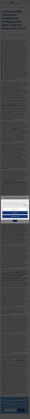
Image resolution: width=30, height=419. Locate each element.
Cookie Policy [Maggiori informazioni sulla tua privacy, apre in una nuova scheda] (25, 205)
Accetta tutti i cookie (15, 216)
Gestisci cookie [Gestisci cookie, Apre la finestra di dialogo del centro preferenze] (15, 209)
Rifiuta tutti (15, 212)
